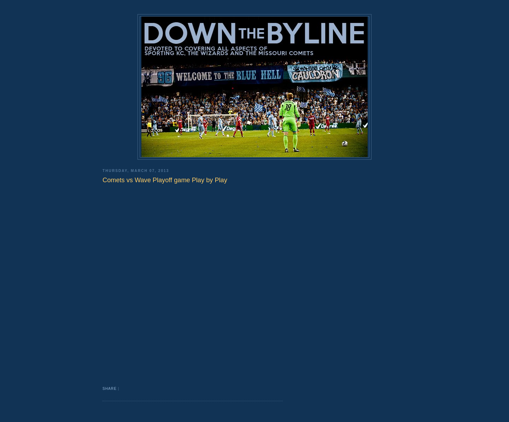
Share (110, 389)
